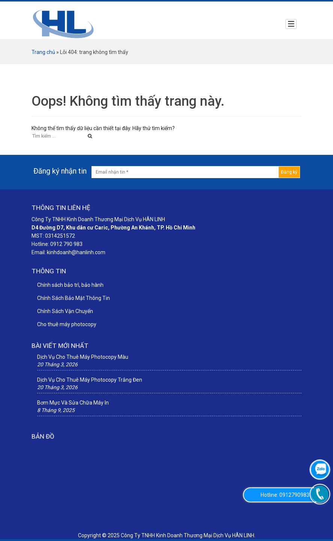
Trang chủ (43, 52)
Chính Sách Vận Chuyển (65, 311)
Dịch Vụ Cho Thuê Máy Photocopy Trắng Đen (89, 380)
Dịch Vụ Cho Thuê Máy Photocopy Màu (82, 357)
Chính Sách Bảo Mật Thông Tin (73, 298)
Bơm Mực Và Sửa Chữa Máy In (73, 403)
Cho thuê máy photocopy (66, 324)
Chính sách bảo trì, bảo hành (70, 285)
